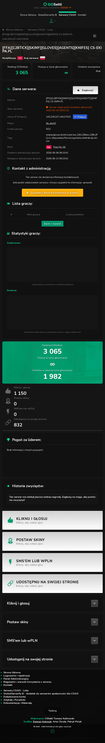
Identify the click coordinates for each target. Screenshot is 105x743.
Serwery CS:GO (67, 14)
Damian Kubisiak (42, 721)
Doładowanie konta (14, 696)
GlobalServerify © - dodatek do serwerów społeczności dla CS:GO (41, 693)
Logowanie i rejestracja (16, 675)
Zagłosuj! (85, 90)
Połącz (80, 117)
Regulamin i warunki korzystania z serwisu (27, 681)
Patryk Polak (74, 721)
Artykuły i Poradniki (14, 699)
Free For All (59, 147)
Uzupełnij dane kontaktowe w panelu (52, 192)
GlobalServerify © (47, 14)
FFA (48, 147)
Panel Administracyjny (15, 678)
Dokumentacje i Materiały (17, 703)
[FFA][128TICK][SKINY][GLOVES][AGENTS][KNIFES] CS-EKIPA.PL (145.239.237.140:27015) (37, 37)
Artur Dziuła (59, 721)
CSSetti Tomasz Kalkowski (59, 718)
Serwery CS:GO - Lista (40, 29)
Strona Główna (28, 14)
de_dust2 (51, 123)
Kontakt (82, 14)
